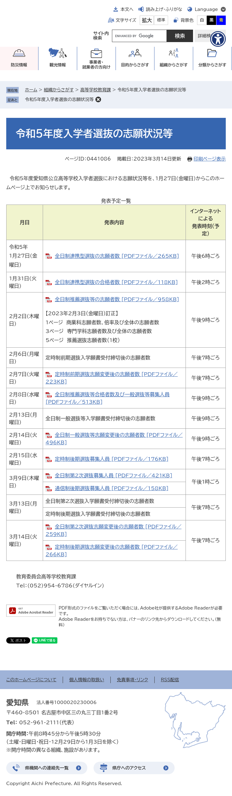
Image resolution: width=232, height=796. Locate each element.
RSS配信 (170, 680)
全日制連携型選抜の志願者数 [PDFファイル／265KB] (117, 255)
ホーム (31, 90)
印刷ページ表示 (210, 159)
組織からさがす (59, 90)
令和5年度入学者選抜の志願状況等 (59, 99)
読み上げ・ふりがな (164, 9)
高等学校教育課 (95, 90)
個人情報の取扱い (86, 680)
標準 (161, 20)
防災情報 (19, 65)
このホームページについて (31, 680)
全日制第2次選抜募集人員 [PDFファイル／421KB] (113, 475)
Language (206, 9)
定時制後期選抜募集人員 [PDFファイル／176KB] (112, 458)
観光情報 (58, 65)
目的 (135, 65)
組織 (174, 65)
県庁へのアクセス (129, 768)
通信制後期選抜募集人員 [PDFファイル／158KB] (112, 488)
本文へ (126, 9)
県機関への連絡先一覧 (47, 768)
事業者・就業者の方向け (96, 64)
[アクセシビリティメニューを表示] (218, 39)
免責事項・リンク (132, 680)
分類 (212, 65)
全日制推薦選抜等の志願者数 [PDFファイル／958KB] (117, 299)
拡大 (147, 20)
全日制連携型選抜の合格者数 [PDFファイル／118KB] (116, 282)
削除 (98, 99)
